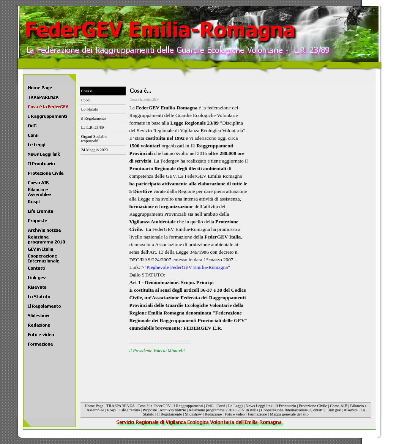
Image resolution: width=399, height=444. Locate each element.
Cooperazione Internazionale (284, 410)
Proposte (150, 410)
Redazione (213, 414)
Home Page (94, 406)
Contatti (317, 410)
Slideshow (193, 414)
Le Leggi (235, 406)
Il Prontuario (286, 406)
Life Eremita (129, 410)
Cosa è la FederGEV (154, 406)
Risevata (351, 410)
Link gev (333, 410)
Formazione (257, 414)
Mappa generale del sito (289, 414)
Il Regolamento (169, 414)
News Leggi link (259, 406)
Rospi (112, 410)
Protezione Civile (313, 406)
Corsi (220, 406)
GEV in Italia (247, 410)
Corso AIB (338, 406)
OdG (210, 406)
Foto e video (235, 414)
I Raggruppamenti (188, 406)
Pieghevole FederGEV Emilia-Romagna (187, 267)
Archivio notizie (172, 410)
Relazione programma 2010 (211, 410)
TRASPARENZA (120, 406)
